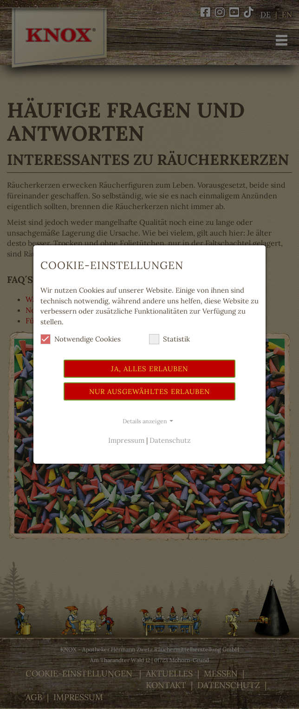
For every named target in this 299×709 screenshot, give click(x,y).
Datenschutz (170, 440)
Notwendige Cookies (80, 339)
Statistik (169, 339)
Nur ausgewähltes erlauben (149, 391)
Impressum (126, 440)
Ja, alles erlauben (149, 368)
